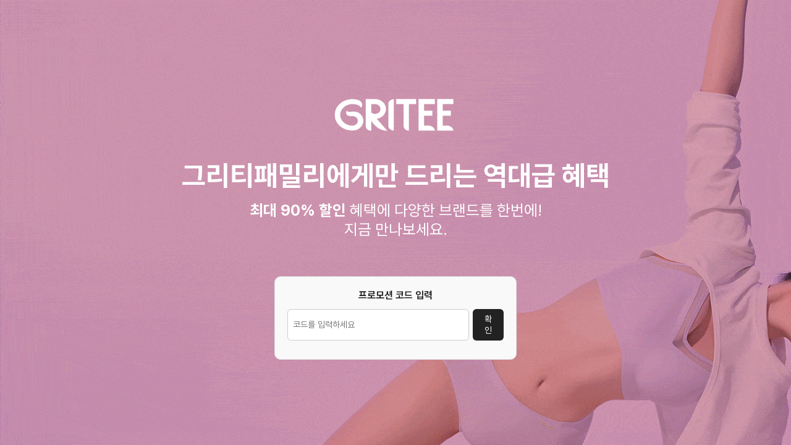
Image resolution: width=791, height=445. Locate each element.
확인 (488, 324)
